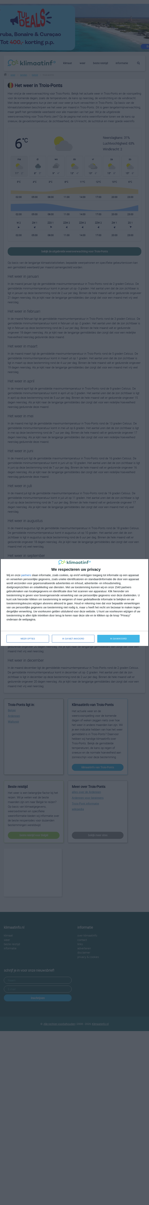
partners (26, 575)
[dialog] (74, 602)
